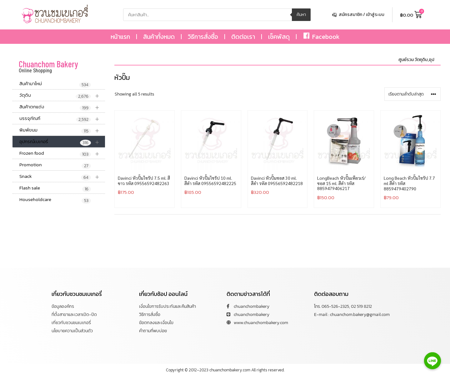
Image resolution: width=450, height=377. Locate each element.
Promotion (55, 165)
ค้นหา (301, 14)
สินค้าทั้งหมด (159, 36)
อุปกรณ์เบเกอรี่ (62, 141)
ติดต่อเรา (243, 36)
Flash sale (55, 188)
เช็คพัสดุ (279, 36)
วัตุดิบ (62, 95)
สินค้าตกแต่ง (62, 107)
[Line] (432, 360)
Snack (62, 176)
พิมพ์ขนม (62, 130)
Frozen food (62, 153)
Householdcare (55, 200)
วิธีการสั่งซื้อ (203, 36)
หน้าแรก (120, 36)
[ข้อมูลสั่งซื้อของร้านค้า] (412, 94)
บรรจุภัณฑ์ (62, 118)
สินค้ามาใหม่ (55, 84)
